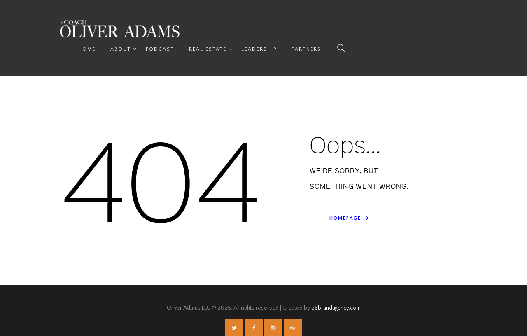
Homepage (345, 199)
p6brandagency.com (336, 288)
